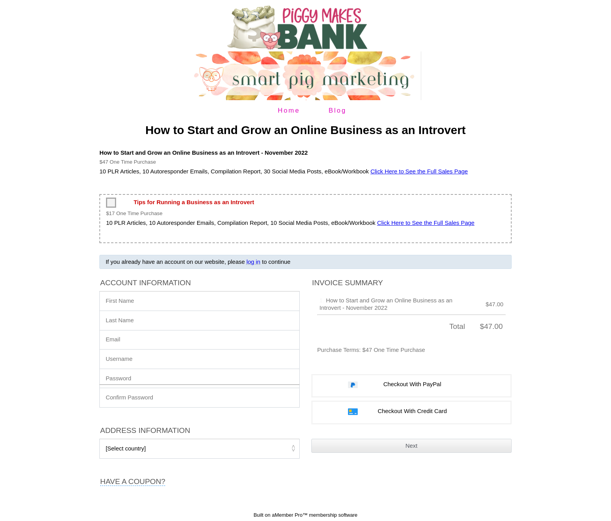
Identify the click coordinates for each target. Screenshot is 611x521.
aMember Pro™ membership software (315, 515)
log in (253, 261)
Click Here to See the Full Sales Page (419, 171)
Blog (337, 110)
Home (289, 110)
